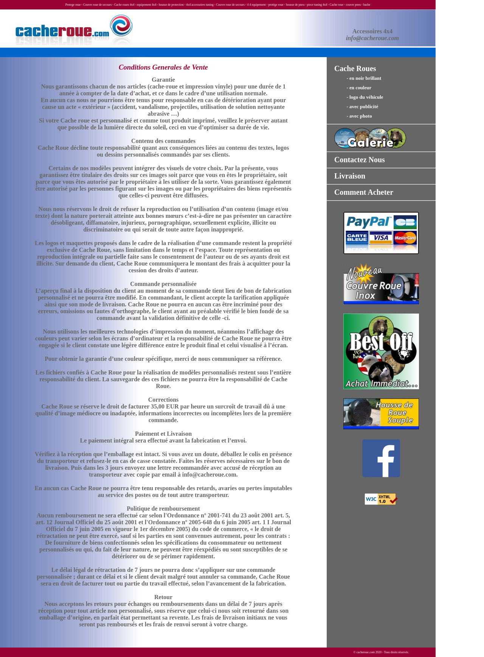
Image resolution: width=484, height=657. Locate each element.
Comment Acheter (363, 192)
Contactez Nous (359, 159)
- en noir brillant (357, 78)
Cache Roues (355, 68)
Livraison (349, 176)
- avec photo (353, 116)
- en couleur (352, 87)
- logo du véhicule (358, 97)
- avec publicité (356, 106)
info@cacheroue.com (372, 38)
